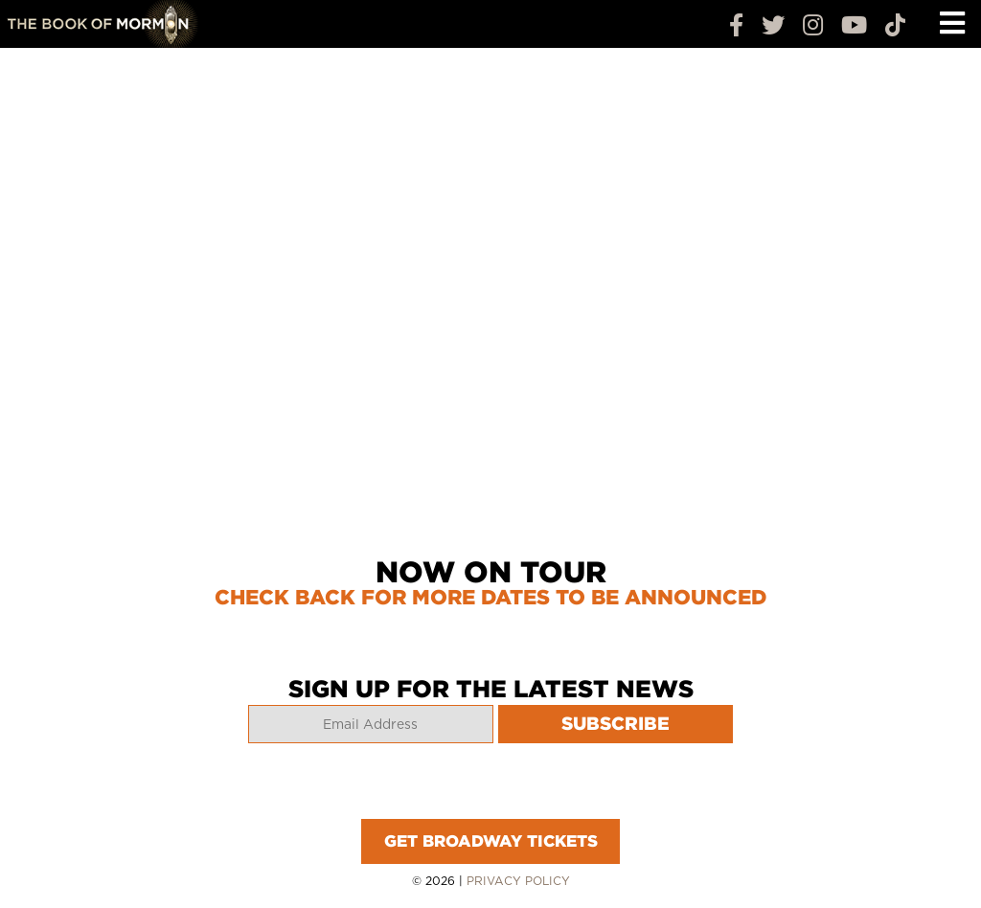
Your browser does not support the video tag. (490, 293)
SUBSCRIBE (615, 724)
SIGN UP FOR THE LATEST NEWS (491, 688)
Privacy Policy (518, 881)
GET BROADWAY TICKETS (491, 841)
